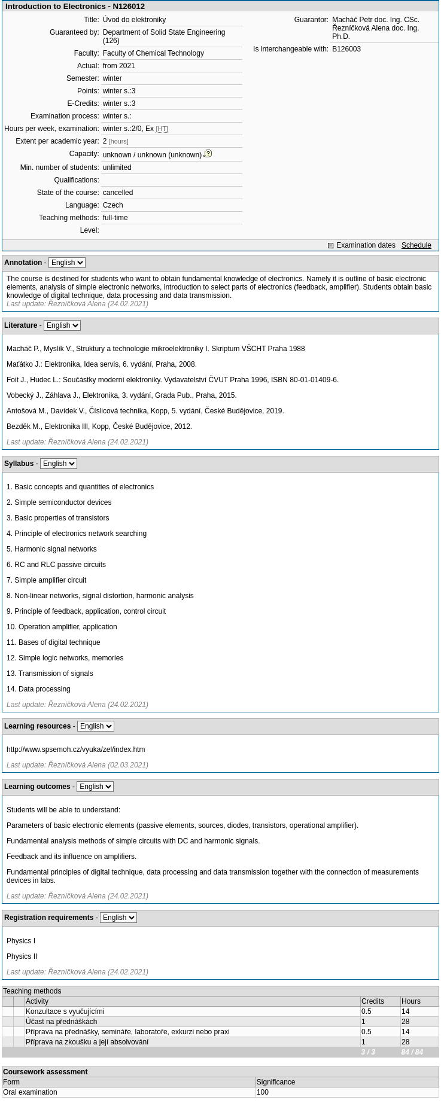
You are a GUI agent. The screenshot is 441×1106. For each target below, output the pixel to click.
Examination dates (366, 245)
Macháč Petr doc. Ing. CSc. (375, 20)
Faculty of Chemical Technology (153, 53)
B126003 (346, 49)
